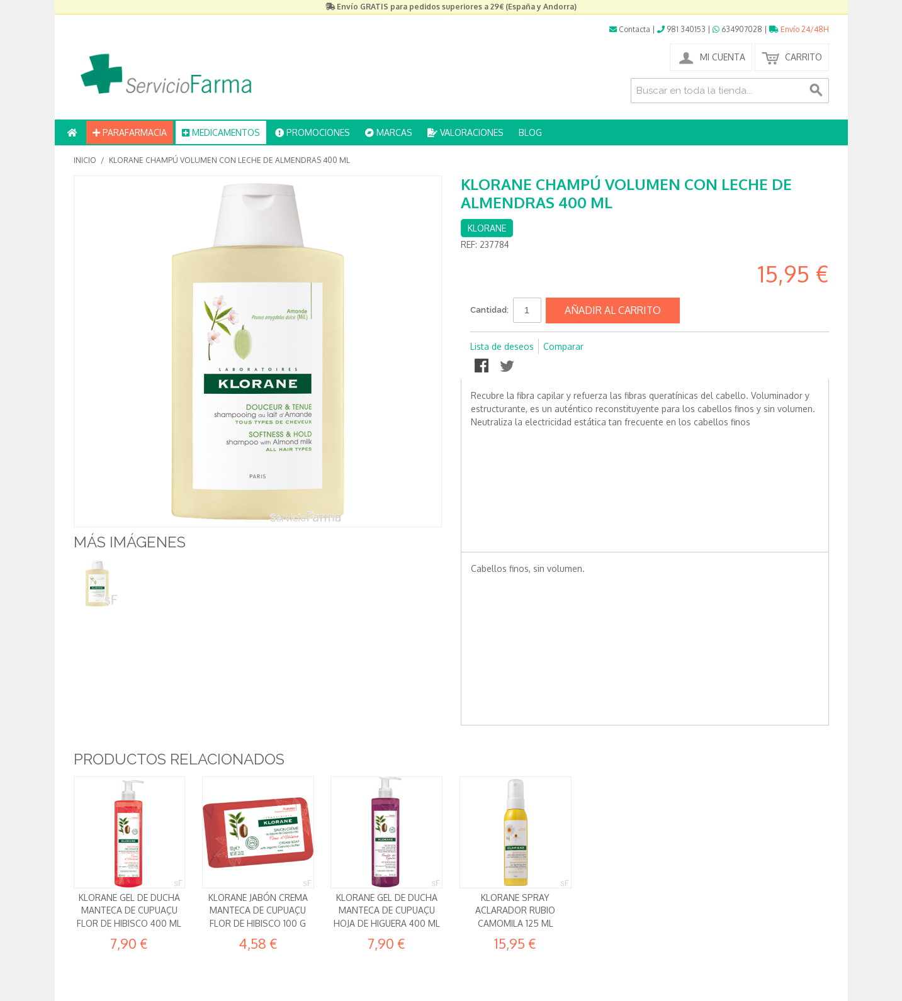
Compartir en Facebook (483, 367)
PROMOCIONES (312, 132)
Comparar (563, 346)
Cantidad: (489, 310)
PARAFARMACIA (130, 132)
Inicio (85, 160)
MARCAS (388, 132)
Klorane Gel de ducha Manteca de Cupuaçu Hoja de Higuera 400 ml (387, 910)
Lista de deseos (502, 346)
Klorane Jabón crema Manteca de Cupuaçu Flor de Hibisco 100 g (258, 910)
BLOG (530, 132)
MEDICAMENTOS (221, 132)
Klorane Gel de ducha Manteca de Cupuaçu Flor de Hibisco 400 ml (129, 910)
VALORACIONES (465, 132)
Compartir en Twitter (508, 367)
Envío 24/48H (799, 29)
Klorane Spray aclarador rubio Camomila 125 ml (515, 910)
